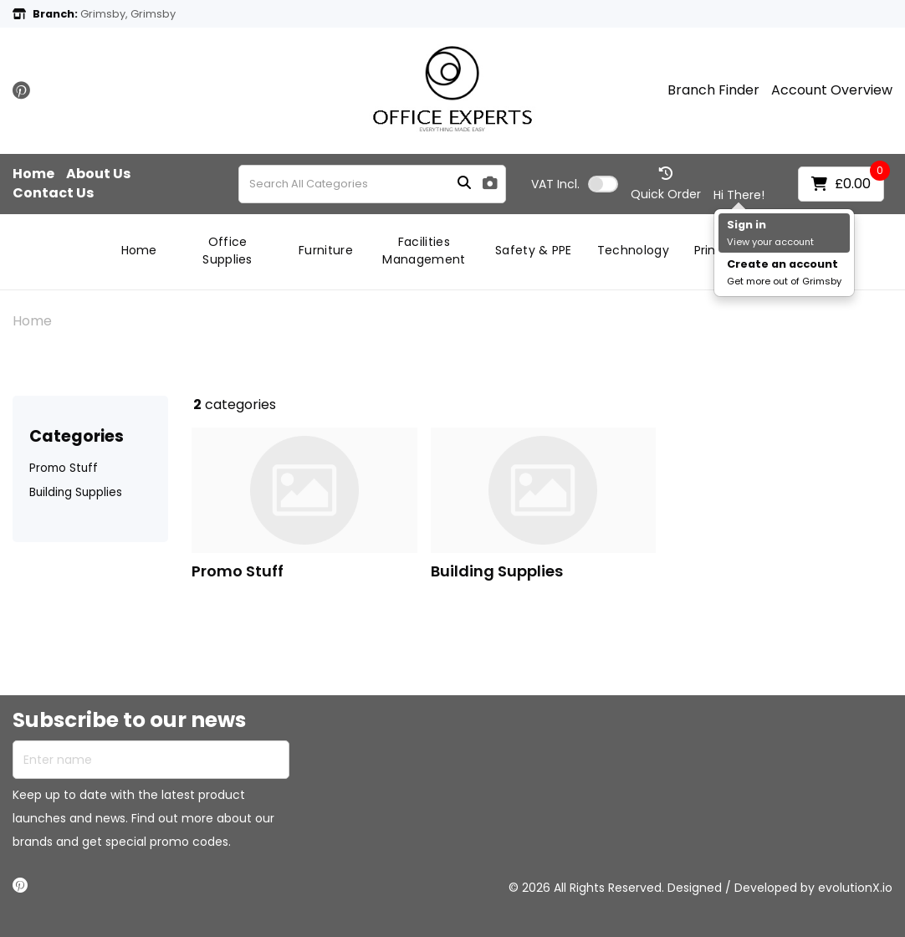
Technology (633, 250)
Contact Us (53, 193)
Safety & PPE (533, 250)
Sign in (746, 225)
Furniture (326, 250)
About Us (98, 174)
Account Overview (831, 90)
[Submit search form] (464, 183)
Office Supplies (227, 250)
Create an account (782, 264)
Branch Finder (713, 90)
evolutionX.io (855, 887)
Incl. (555, 184)
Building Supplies (75, 492)
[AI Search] (490, 183)
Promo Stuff (63, 468)
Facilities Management (423, 250)
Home (33, 174)
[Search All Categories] (372, 184)
